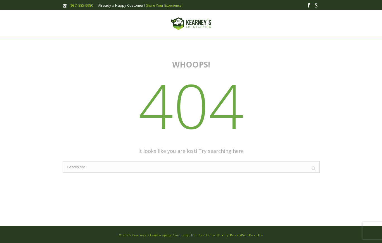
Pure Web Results (246, 235)
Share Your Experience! (164, 5)
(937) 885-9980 (81, 5)
